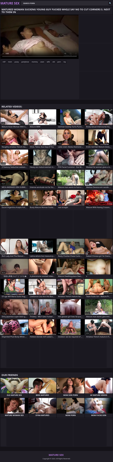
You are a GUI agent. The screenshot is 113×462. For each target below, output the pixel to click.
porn (59, 62)
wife (48, 62)
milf (4, 62)
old (54, 62)
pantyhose (25, 62)
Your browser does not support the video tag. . (39, 37)
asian (42, 62)
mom (10, 62)
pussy (17, 62)
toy (65, 62)
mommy (35, 62)
